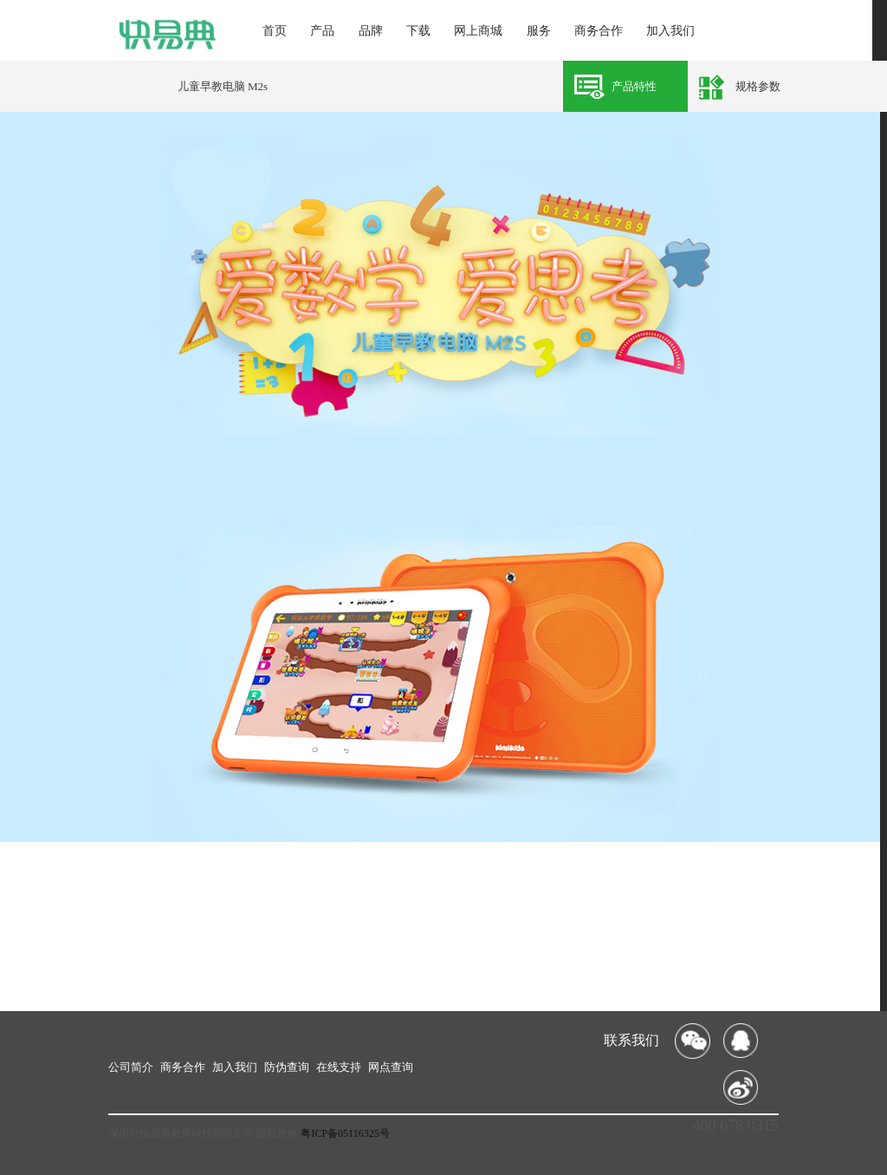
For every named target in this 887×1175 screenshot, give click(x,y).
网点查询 (390, 1067)
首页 (274, 30)
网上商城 (478, 30)
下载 (418, 30)
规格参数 (757, 86)
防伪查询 (286, 1067)
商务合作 (598, 30)
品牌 (371, 30)
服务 (539, 30)
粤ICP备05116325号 (345, 1133)
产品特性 (634, 86)
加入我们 (670, 30)
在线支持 (338, 1067)
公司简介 (130, 1067)
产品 (322, 30)
